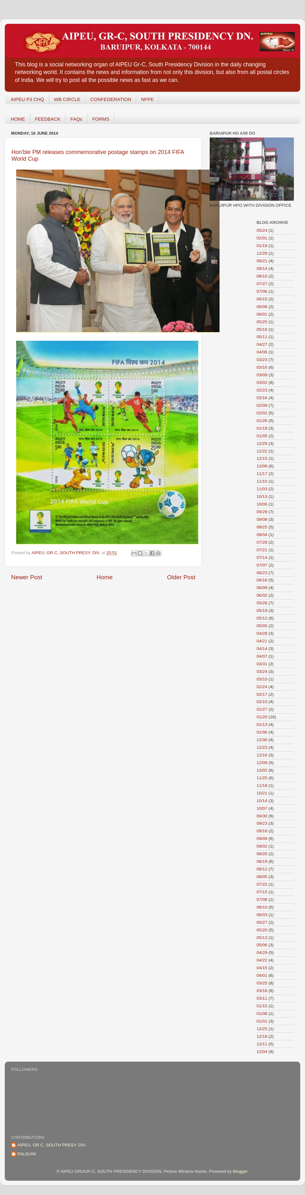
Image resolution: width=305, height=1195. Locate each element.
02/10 (262, 701)
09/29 (262, 511)
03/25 (262, 983)
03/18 (262, 990)
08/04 (262, 534)
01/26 (262, 420)
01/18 (262, 245)
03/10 (262, 679)
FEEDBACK (48, 119)
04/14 (262, 648)
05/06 (262, 945)
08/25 (262, 527)
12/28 (262, 253)
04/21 (262, 641)
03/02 (262, 382)
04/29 (262, 952)
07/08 (262, 899)
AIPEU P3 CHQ (27, 99)
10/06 (262, 504)
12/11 (262, 1044)
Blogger (240, 1171)
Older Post (181, 577)
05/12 (262, 618)
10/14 (262, 800)
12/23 (262, 747)
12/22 (262, 451)
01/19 (262, 428)
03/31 (262, 663)
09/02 (262, 846)
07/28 (262, 542)
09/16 (262, 831)
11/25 (262, 777)
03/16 (262, 367)
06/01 (262, 314)
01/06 (262, 732)
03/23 (262, 359)
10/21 (262, 793)
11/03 (262, 489)
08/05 (262, 876)
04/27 (262, 344)
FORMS (100, 119)
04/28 (262, 633)
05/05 (262, 625)
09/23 (262, 823)
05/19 (262, 610)
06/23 (262, 572)
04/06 (262, 352)
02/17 (262, 694)
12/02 (262, 770)
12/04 (262, 1051)
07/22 (262, 884)
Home (104, 577)
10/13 (262, 496)
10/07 (262, 808)
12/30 (262, 739)
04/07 (262, 656)
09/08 (262, 519)
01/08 (262, 1013)
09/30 (262, 816)
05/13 (262, 937)
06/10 (262, 907)
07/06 (262, 291)
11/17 (262, 473)
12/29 (262, 443)
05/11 (262, 336)
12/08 (262, 466)
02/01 (262, 238)
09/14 (262, 268)
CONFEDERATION (110, 99)
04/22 (262, 960)
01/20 (262, 717)
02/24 (262, 686)
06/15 (262, 299)
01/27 (262, 709)
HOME (18, 119)
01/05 (262, 435)
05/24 (262, 230)
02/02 (262, 413)
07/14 (262, 557)
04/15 (262, 967)
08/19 (262, 861)
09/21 (262, 260)
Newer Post (26, 577)
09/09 (262, 838)
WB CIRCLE (67, 99)
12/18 (262, 1036)
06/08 (262, 306)
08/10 (262, 276)
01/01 (262, 1021)
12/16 (262, 755)
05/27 (262, 922)
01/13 (262, 724)
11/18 (262, 785)
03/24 (262, 671)
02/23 (262, 390)
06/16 (262, 580)
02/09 (262, 405)
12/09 (262, 762)
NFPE (147, 99)
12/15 (262, 458)
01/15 (262, 1006)
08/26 (262, 853)
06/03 (262, 914)
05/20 (262, 930)
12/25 (262, 1028)
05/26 (262, 603)
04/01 (262, 975)
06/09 (262, 587)
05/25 (262, 321)
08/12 (262, 869)
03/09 (262, 375)
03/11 (262, 998)
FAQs (77, 119)
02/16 (262, 397)
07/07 (262, 565)
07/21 (262, 549)
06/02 (262, 595)
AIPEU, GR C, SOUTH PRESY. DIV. (51, 1145)
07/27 (262, 283)
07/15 (262, 892)
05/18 (262, 329)
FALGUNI (26, 1153)
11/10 (262, 481)
